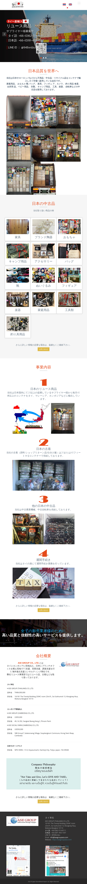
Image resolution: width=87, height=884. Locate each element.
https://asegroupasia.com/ (62, 839)
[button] (4, 47)
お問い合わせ (43, 349)
